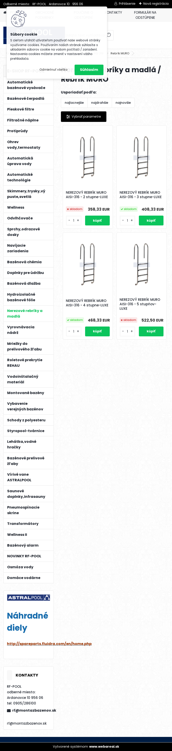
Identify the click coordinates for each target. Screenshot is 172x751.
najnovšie (123, 102)
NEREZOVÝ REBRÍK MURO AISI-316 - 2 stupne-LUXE (87, 194)
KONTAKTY (113, 12)
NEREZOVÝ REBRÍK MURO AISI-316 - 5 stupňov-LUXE (140, 304)
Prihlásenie (127, 3)
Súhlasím (89, 69)
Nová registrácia (156, 3)
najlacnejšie (74, 102)
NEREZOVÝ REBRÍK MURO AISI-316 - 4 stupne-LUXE (87, 303)
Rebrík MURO (120, 53)
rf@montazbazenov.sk (31, 710)
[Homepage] (4, 12)
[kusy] (74, 221)
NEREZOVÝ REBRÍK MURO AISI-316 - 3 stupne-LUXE (141, 194)
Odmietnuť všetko (53, 70)
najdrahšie (99, 102)
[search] (108, 37)
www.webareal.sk (104, 746)
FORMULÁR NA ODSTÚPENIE (145, 15)
